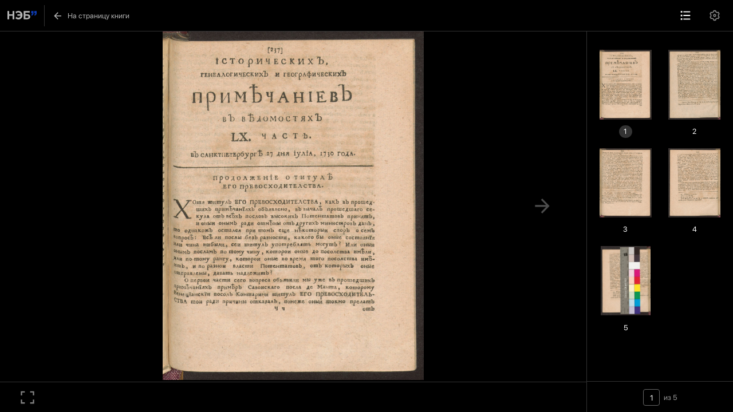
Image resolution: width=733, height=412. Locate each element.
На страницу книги (90, 15)
